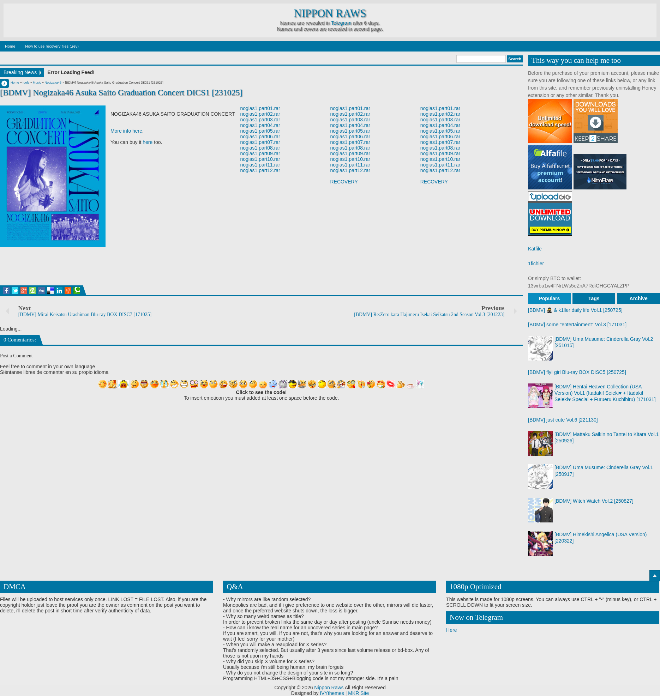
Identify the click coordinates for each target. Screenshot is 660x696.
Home (10, 46)
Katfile (535, 249)
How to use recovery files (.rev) (52, 46)
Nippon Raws (330, 13)
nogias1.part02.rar (260, 114)
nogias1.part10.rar (260, 159)
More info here (126, 131)
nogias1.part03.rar (260, 119)
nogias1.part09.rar (260, 153)
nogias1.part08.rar (260, 148)
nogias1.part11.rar (260, 165)
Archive (639, 298)
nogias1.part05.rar (260, 131)
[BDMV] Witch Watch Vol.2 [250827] (594, 501)
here (147, 142)
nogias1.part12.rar (260, 170)
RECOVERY (344, 181)
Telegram (341, 23)
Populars (549, 298)
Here (451, 630)
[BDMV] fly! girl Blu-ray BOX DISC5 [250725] (577, 372)
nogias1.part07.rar (260, 142)
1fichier (536, 263)
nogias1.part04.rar (260, 125)
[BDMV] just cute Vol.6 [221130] (563, 420)
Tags (594, 298)
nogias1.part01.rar (260, 108)
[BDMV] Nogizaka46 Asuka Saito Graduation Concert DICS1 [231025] (121, 92)
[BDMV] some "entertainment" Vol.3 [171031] (577, 324)
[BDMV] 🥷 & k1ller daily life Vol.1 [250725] (575, 310)
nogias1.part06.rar (260, 136)
